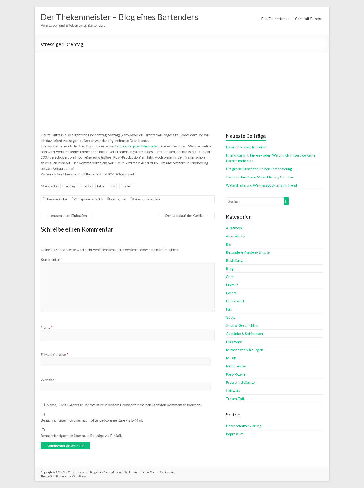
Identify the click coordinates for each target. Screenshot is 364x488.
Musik (231, 358)
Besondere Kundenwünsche (248, 252)
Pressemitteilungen (241, 382)
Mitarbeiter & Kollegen (244, 350)
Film (100, 186)
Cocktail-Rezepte (309, 18)
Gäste (230, 317)
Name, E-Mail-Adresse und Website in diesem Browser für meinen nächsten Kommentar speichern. (124, 405)
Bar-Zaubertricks (275, 18)
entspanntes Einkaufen (67, 215)
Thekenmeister (56, 199)
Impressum (235, 434)
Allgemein (234, 228)
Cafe (230, 277)
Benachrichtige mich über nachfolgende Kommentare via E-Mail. (92, 420)
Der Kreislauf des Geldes (187, 215)
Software (233, 390)
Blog (230, 268)
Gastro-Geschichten (242, 325)
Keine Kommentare (146, 199)
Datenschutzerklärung (243, 426)
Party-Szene (235, 374)
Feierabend (235, 301)
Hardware (234, 342)
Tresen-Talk (235, 398)
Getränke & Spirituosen (244, 333)
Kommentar (51, 259)
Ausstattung (235, 236)
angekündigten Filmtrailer (137, 146)
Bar (229, 244)
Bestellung (234, 260)
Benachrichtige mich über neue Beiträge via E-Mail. (81, 435)
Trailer (126, 186)
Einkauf (232, 285)
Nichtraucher (236, 366)
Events (86, 186)
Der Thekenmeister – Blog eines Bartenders (121, 17)
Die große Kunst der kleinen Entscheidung (259, 169)
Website (47, 380)
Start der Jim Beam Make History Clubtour (260, 177)
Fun (112, 186)
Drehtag (68, 186)
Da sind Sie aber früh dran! (246, 147)
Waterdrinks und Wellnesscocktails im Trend (261, 185)
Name (47, 327)
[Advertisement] (182, 88)
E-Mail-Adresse (54, 354)
